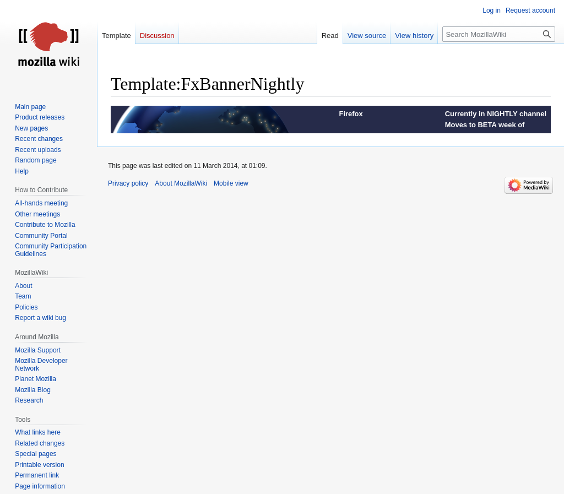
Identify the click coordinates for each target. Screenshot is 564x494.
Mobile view (231, 183)
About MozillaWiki (181, 183)
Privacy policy (128, 183)
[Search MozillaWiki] (498, 34)
